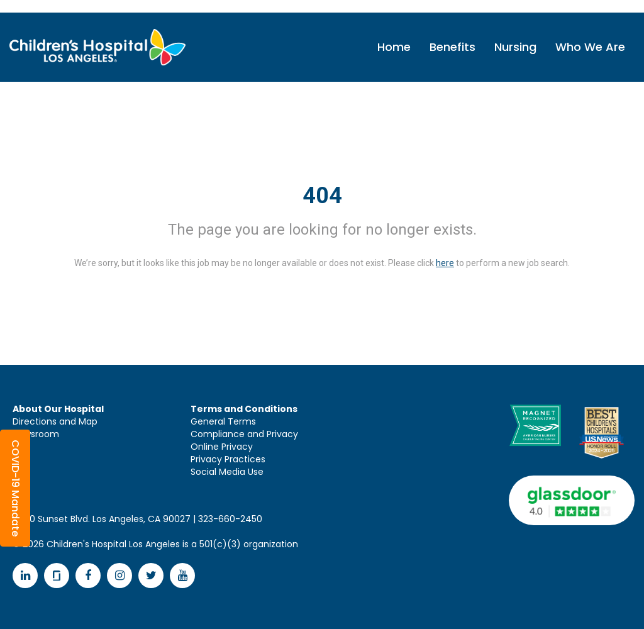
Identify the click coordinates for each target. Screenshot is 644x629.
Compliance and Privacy (244, 434)
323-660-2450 (230, 519)
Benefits (452, 47)
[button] (15, 488)
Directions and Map (55, 421)
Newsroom (36, 434)
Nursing (515, 47)
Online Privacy (222, 446)
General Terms (223, 421)
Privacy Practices (228, 459)
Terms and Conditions (244, 409)
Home (394, 47)
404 (322, 195)
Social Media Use (227, 471)
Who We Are (590, 47)
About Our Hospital (58, 409)
